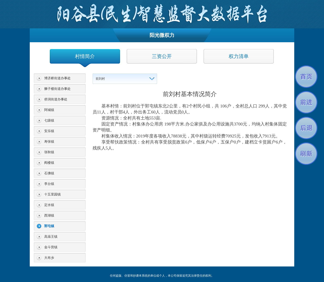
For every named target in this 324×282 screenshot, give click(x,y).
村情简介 (85, 56)
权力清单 (239, 56)
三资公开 (162, 56)
